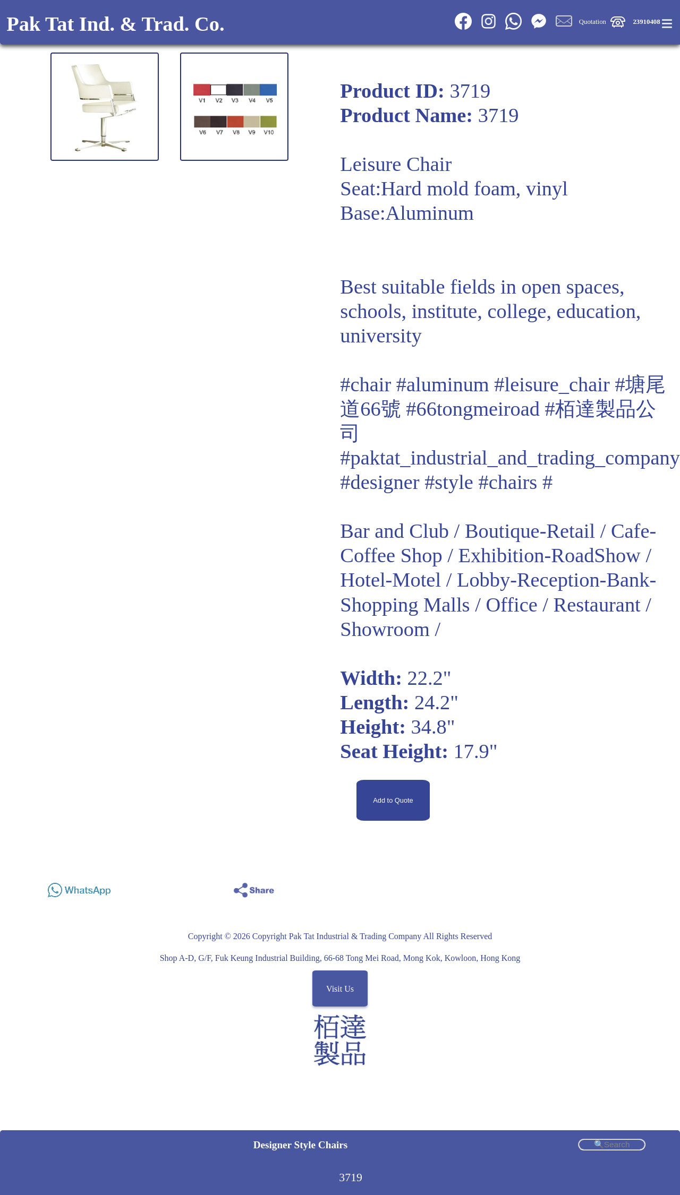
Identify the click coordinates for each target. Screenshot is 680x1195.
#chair (365, 384)
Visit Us (340, 988)
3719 (350, 1177)
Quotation (592, 21)
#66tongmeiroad (473, 409)
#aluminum (442, 384)
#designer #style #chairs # (446, 482)
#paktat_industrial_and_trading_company (510, 457)
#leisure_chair (551, 384)
